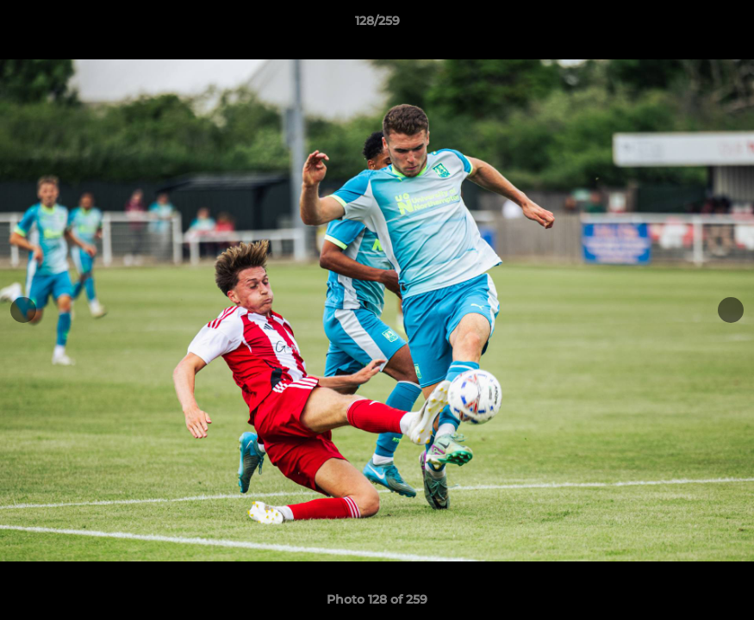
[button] (723, 25)
